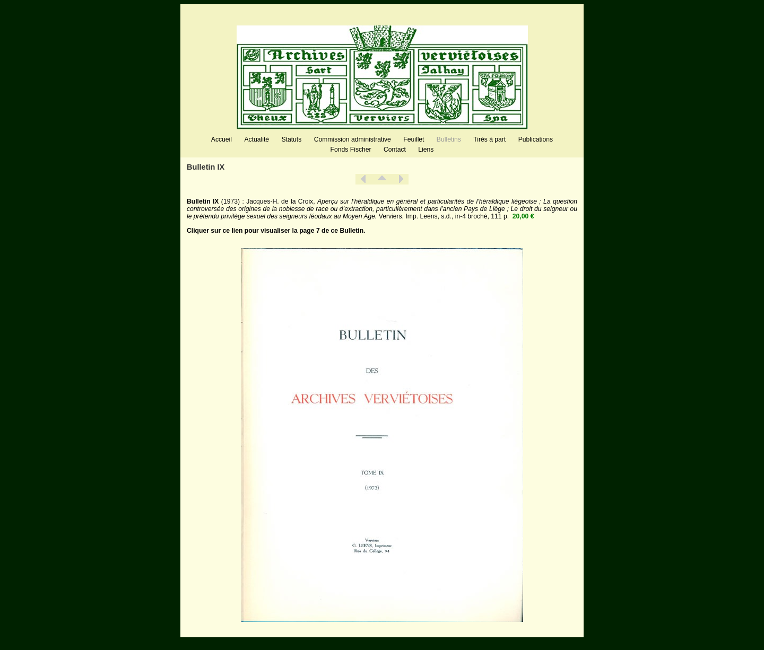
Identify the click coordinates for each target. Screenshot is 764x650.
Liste (382, 179)
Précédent (363, 179)
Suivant (401, 179)
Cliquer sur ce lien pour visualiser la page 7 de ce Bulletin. (276, 230)
